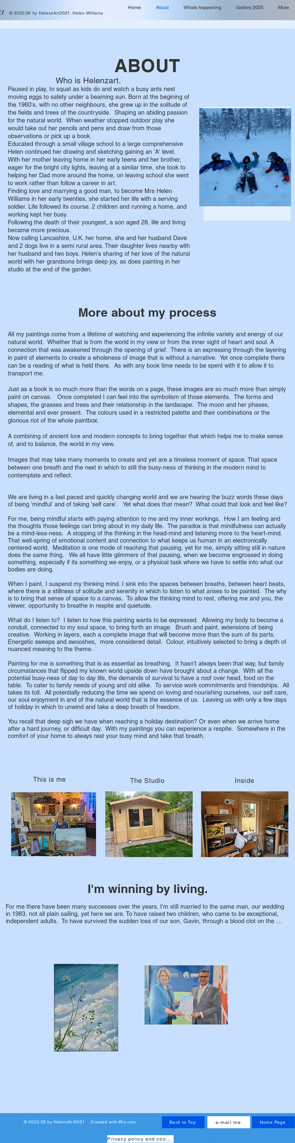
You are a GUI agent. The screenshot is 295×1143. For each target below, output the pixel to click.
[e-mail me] (228, 1122)
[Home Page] (273, 1122)
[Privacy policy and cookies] (140, 1139)
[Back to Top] (183, 1122)
